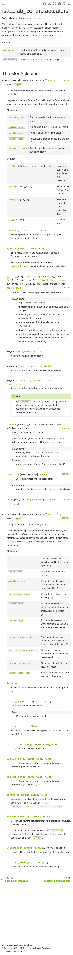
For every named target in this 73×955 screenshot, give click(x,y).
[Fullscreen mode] (54, 3)
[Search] (64, 3)
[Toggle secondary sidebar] (69, 3)
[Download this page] (49, 4)
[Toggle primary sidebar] (3, 4)
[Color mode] (59, 3)
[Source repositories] (44, 4)
